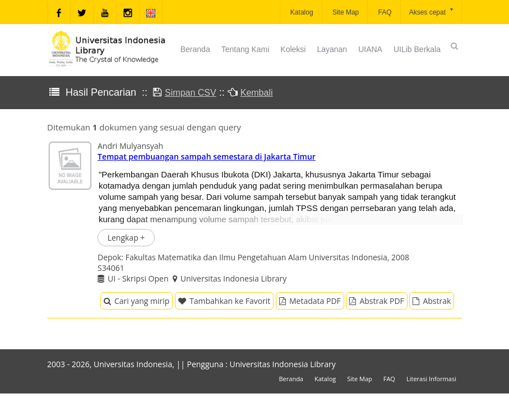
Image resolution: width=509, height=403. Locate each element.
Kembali (256, 92)
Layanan (332, 49)
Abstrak (432, 301)
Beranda (195, 49)
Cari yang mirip (136, 301)
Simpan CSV (190, 92)
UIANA (370, 49)
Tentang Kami (245, 49)
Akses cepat (432, 11)
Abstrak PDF (376, 301)
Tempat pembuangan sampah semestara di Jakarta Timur (207, 156)
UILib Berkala (417, 49)
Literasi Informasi (431, 378)
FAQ (383, 12)
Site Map (345, 12)
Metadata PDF (310, 301)
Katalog (301, 12)
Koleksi (293, 49)
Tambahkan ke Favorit (224, 301)
